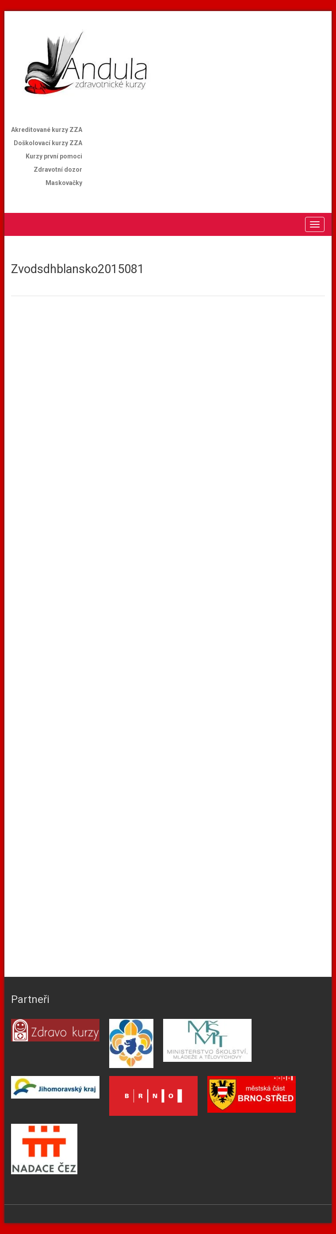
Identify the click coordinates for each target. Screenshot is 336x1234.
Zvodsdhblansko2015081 (77, 269)
